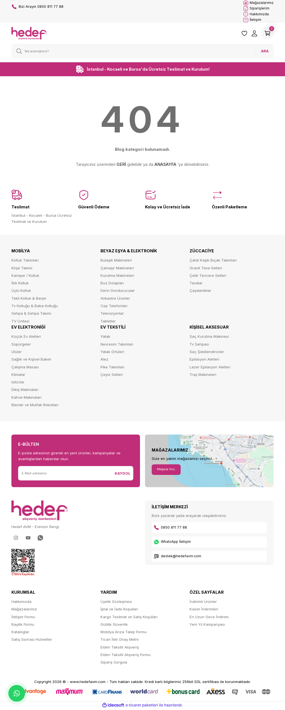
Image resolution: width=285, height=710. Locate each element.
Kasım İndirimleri (204, 610)
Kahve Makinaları (26, 398)
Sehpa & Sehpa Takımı (31, 314)
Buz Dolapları (112, 284)
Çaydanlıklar (200, 291)
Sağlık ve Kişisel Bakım (31, 360)
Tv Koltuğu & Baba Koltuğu (34, 306)
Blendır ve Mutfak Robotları (34, 405)
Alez (104, 360)
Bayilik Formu (22, 625)
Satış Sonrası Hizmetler (31, 640)
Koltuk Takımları (25, 261)
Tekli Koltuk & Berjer (28, 299)
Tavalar (196, 284)
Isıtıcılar (17, 383)
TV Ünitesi (20, 322)
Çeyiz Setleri (111, 375)
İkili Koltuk (20, 284)
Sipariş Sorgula (113, 663)
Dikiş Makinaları (24, 390)
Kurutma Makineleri (117, 276)
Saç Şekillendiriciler (207, 352)
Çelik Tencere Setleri (208, 276)
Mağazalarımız (24, 610)
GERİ (121, 165)
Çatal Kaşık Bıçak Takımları (213, 261)
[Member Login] (252, 34)
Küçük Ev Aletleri (26, 337)
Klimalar (18, 375)
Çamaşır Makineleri (117, 269)
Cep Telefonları (113, 306)
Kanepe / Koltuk (25, 276)
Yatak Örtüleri (112, 352)
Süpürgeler (21, 345)
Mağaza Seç (168, 470)
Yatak (105, 337)
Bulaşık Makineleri (116, 261)
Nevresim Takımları (116, 345)
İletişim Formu (23, 617)
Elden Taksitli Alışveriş (119, 648)
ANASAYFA (165, 165)
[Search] (142, 52)
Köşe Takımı (21, 269)
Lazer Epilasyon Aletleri (210, 368)
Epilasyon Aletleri (204, 360)
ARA (265, 52)
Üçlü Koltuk (21, 291)
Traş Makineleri (203, 375)
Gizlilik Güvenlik (114, 625)
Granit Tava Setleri (206, 269)
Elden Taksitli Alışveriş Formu (125, 655)
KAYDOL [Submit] (123, 474)
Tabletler (108, 322)
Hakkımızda (21, 602)
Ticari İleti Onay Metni (119, 640)
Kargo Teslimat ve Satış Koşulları (129, 617)
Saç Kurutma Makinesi (209, 337)
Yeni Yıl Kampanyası (207, 625)
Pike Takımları (112, 368)
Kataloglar (20, 632)
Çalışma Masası (25, 368)
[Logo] (29, 34)
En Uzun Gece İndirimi (209, 617)
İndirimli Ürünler (203, 602)
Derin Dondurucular (117, 291)
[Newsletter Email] (65, 474)
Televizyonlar (112, 314)
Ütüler (16, 352)
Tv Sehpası (199, 345)
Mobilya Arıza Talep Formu (123, 632)
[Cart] (266, 34)
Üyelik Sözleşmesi (116, 602)
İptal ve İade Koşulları (119, 610)
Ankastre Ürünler (115, 299)
